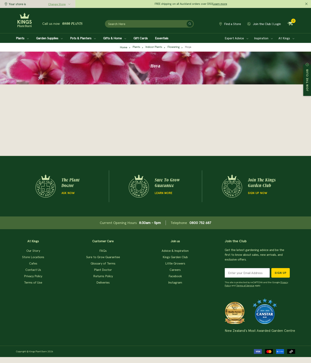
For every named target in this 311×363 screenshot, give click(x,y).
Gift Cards (140, 38)
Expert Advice (237, 38)
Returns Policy (103, 276)
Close (307, 64)
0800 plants (72, 24)
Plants (22, 38)
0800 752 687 (200, 222)
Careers (175, 270)
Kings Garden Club (175, 257)
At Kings (286, 38)
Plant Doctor (103, 270)
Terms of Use (33, 282)
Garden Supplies (49, 38)
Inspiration (263, 38)
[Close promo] (306, 4)
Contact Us (33, 270)
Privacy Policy (33, 276)
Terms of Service (245, 285)
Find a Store (230, 24)
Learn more (220, 4)
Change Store (57, 4)
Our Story (33, 251)
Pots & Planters (83, 38)
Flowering (174, 47)
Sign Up (280, 273)
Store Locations (33, 257)
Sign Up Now (257, 193)
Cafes (33, 263)
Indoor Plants (154, 47)
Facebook (175, 276)
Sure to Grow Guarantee (103, 257)
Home (123, 47)
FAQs (103, 251)
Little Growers (175, 263)
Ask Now (68, 193)
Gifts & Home (114, 38)
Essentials (161, 38)
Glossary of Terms (103, 263)
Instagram (175, 282)
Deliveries (103, 282)
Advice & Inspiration (175, 251)
